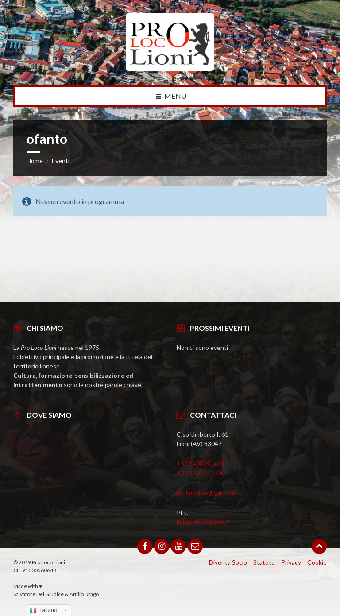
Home (35, 160)
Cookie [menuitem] (317, 562)
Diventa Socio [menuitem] (228, 562)
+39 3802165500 (200, 473)
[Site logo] (170, 68)
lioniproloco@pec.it (203, 522)
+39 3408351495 (200, 463)
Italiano (44, 610)
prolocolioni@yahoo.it (206, 492)
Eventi (61, 160)
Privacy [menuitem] (291, 562)
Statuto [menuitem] (264, 562)
